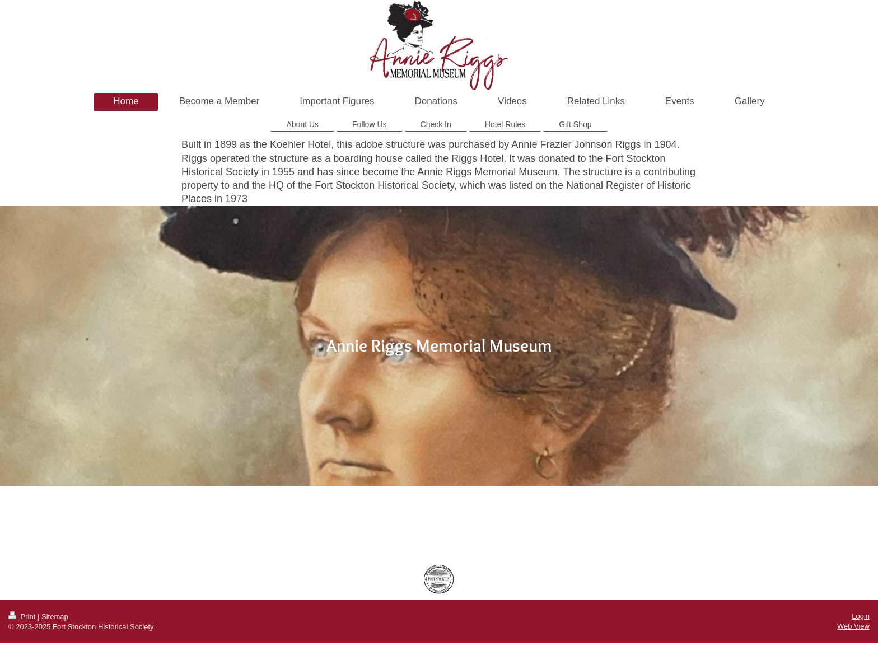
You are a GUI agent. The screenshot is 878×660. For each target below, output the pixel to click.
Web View (853, 626)
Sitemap (54, 616)
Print (23, 616)
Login (861, 616)
